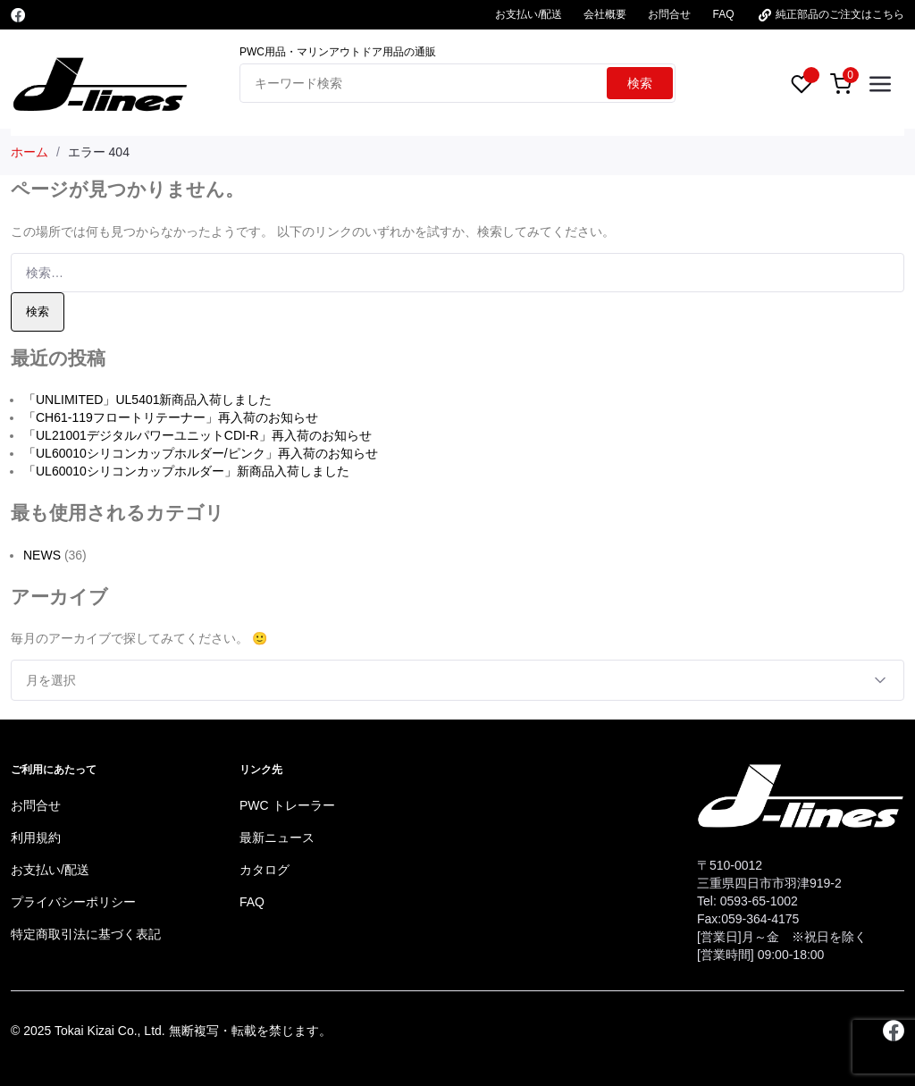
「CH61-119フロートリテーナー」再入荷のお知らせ (170, 417)
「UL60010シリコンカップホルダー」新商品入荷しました (186, 471)
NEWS (42, 555)
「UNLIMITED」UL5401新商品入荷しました (148, 399)
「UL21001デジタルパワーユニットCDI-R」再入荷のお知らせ (197, 435)
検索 (639, 83)
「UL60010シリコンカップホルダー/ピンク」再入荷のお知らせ (200, 453)
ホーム (29, 152)
